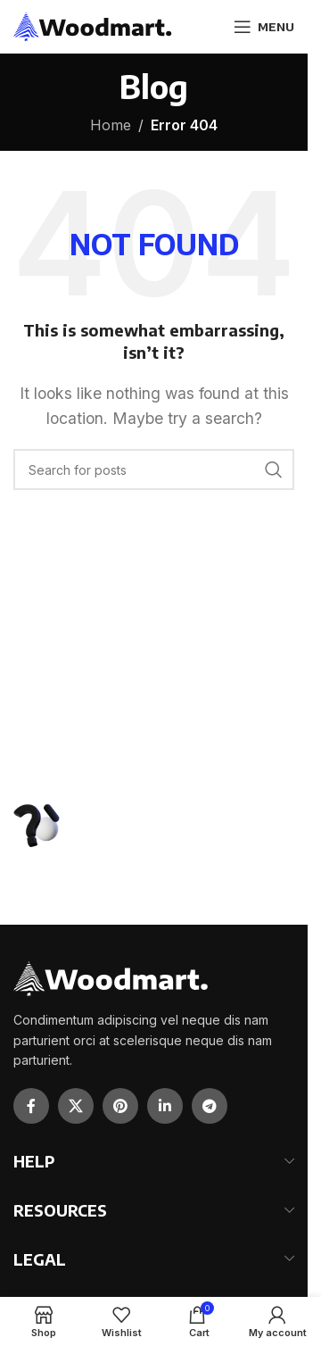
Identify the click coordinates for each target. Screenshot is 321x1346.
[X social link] (76, 1106)
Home (110, 125)
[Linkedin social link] (165, 1106)
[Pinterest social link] (120, 1106)
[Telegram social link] (209, 1106)
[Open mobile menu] (264, 27)
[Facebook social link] (31, 1106)
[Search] (153, 469)
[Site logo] (93, 25)
